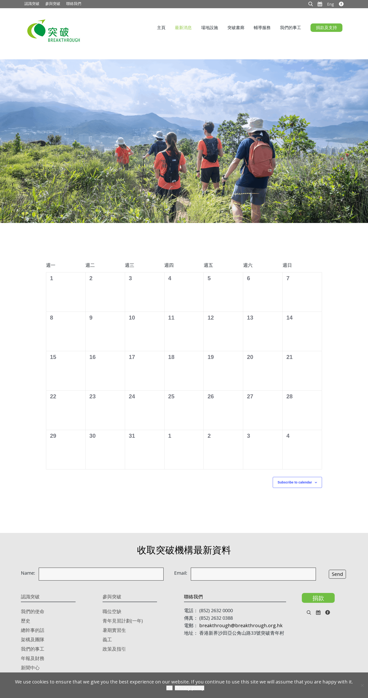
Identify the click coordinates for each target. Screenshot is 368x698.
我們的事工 (290, 27)
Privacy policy (189, 688)
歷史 (25, 621)
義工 (107, 639)
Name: (28, 573)
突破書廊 (235, 27)
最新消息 (183, 27)
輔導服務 (262, 27)
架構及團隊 (32, 639)
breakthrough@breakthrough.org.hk (241, 625)
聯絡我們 (73, 3)
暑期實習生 (114, 630)
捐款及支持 (326, 27)
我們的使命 (32, 611)
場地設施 (209, 27)
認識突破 (31, 3)
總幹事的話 (32, 630)
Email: (180, 573)
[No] (362, 685)
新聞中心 (30, 667)
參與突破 (52, 3)
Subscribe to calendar (295, 482)
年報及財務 (32, 658)
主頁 (161, 27)
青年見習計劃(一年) (123, 621)
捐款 (318, 598)
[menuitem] (330, 4)
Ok (169, 688)
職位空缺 (112, 611)
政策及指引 (114, 649)
